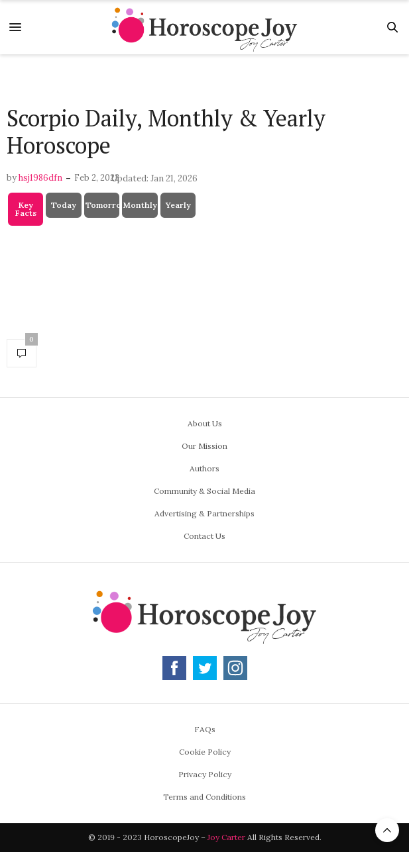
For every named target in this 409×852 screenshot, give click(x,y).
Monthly (140, 205)
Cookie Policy (205, 752)
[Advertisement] (204, 81)
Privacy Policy (204, 774)
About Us (205, 423)
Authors (204, 468)
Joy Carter (226, 837)
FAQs (204, 729)
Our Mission (204, 446)
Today (63, 205)
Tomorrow (103, 205)
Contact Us (204, 536)
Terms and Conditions (204, 797)
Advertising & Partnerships (204, 513)
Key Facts (25, 209)
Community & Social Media (204, 491)
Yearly (178, 205)
